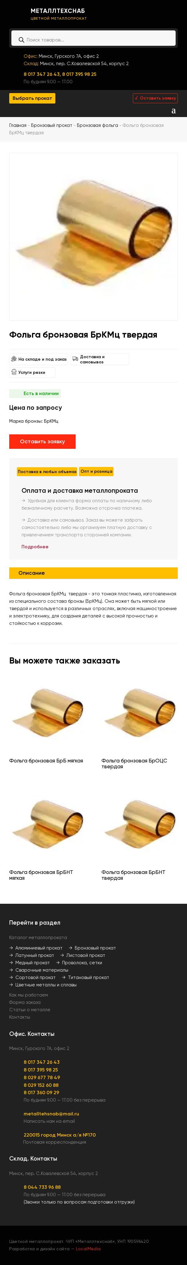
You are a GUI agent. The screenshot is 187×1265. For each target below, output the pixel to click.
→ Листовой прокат (82, 955)
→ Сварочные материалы (38, 970)
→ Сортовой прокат (32, 977)
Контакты (19, 1017)
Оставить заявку (42, 441)
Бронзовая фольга (97, 125)
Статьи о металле (29, 1009)
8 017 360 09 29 (41, 1092)
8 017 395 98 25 (79, 74)
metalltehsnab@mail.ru (51, 1114)
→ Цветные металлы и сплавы (43, 985)
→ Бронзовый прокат (92, 948)
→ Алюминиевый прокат (35, 948)
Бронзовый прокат (51, 125)
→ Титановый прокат (85, 977)
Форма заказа (25, 1002)
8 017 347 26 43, (43, 74)
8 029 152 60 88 (41, 1085)
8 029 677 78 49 (42, 1077)
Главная (17, 125)
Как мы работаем (28, 995)
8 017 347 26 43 (42, 1062)
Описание (31, 573)
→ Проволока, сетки (79, 962)
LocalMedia (88, 1248)
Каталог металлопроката (38, 937)
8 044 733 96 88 (42, 1187)
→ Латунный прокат (31, 955)
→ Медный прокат (29, 962)
